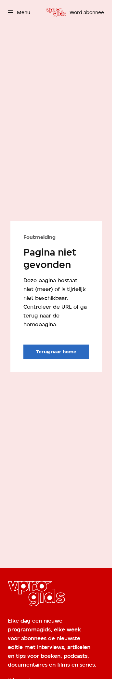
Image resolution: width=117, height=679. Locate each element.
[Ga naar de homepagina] (56, 352)
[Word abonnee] (86, 12)
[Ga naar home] (56, 12)
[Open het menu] (19, 12)
